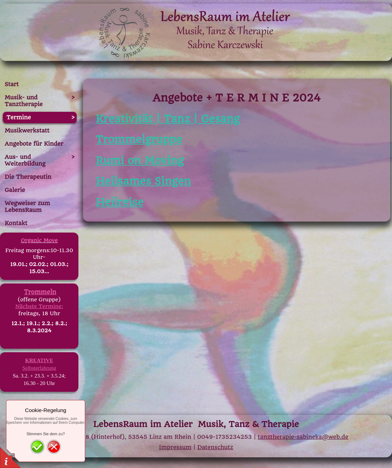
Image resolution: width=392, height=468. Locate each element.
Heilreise (119, 202)
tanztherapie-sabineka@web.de (303, 436)
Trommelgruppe (139, 139)
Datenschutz (215, 447)
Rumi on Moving (140, 160)
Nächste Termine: (39, 306)
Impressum (175, 447)
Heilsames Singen (143, 181)
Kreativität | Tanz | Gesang (167, 119)
